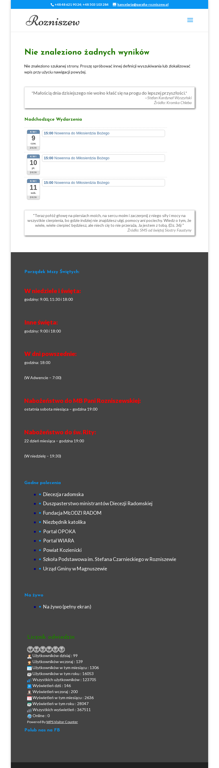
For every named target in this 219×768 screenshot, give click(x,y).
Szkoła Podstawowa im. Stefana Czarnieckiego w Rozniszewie (109, 559)
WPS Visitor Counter (62, 722)
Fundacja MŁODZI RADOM (72, 513)
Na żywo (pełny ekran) (67, 607)
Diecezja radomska (63, 494)
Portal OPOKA (59, 531)
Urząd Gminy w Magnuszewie (75, 569)
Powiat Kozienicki (62, 550)
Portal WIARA (58, 541)
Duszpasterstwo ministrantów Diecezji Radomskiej (97, 503)
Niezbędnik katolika (64, 522)
